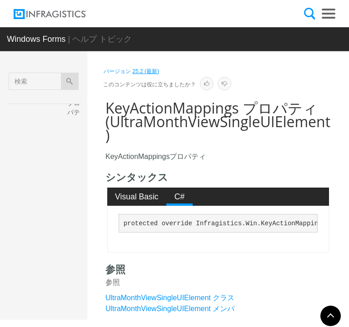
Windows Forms (36, 39)
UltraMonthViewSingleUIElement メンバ (169, 308)
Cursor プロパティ (75, 200)
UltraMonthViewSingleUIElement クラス (169, 298)
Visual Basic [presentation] (137, 196)
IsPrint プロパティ (77, 244)
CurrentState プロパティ (76, 153)
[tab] (137, 197)
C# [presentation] (179, 196)
